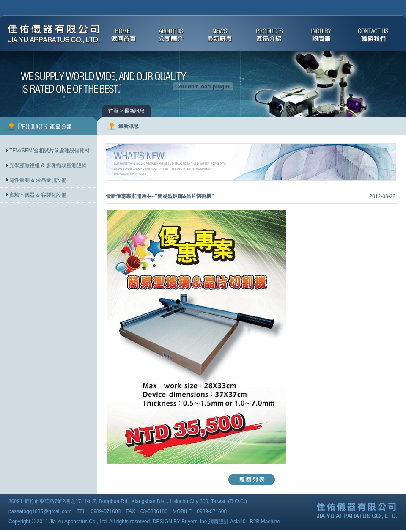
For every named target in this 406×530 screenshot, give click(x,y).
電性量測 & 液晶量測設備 (37, 180)
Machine (270, 522)
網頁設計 (218, 522)
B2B (255, 522)
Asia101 (239, 522)
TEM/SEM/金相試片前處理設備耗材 (49, 151)
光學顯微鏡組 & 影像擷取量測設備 (48, 165)
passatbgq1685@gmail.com (39, 511)
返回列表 (251, 479)
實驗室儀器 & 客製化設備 (37, 195)
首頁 (113, 111)
